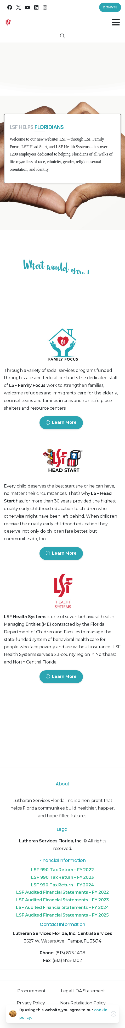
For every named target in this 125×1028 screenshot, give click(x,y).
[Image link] (62, 346)
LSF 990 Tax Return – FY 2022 (62, 869)
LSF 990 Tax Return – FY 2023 (62, 877)
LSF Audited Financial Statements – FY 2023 (62, 899)
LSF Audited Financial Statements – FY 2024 (62, 907)
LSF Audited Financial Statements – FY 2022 (62, 892)
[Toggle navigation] (116, 22)
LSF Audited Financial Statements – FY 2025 (62, 915)
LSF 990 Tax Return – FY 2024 (62, 884)
